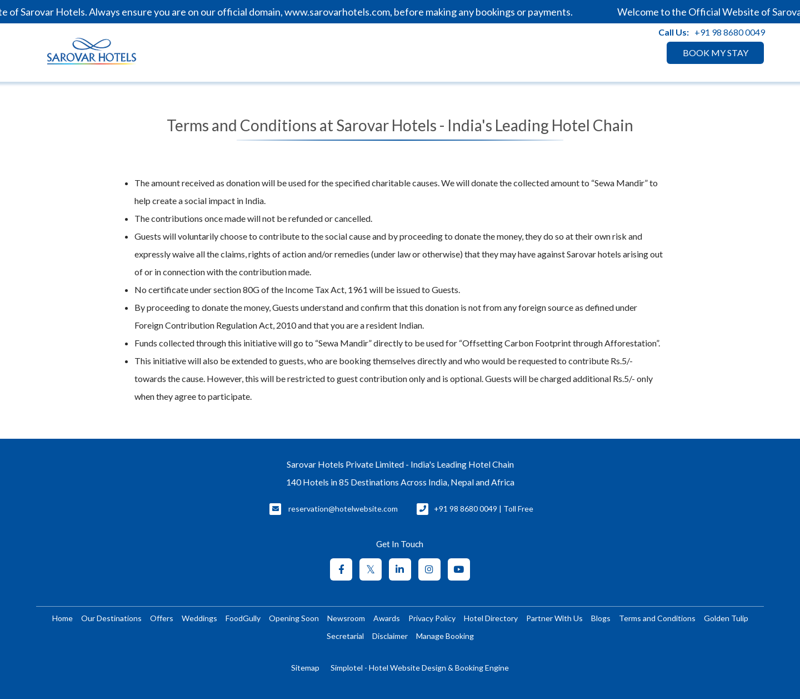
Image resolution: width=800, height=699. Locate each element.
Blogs (601, 618)
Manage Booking (445, 636)
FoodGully (243, 618)
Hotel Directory (491, 618)
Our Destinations (111, 618)
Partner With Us (554, 618)
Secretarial (345, 636)
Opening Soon (294, 618)
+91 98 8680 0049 (729, 32)
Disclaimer (390, 636)
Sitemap (305, 667)
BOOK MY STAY (715, 52)
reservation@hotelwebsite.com (343, 508)
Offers (161, 618)
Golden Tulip (726, 618)
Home (62, 618)
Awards (386, 618)
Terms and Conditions (657, 618)
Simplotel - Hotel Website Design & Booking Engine (420, 667)
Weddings (199, 618)
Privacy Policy (432, 618)
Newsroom (346, 618)
